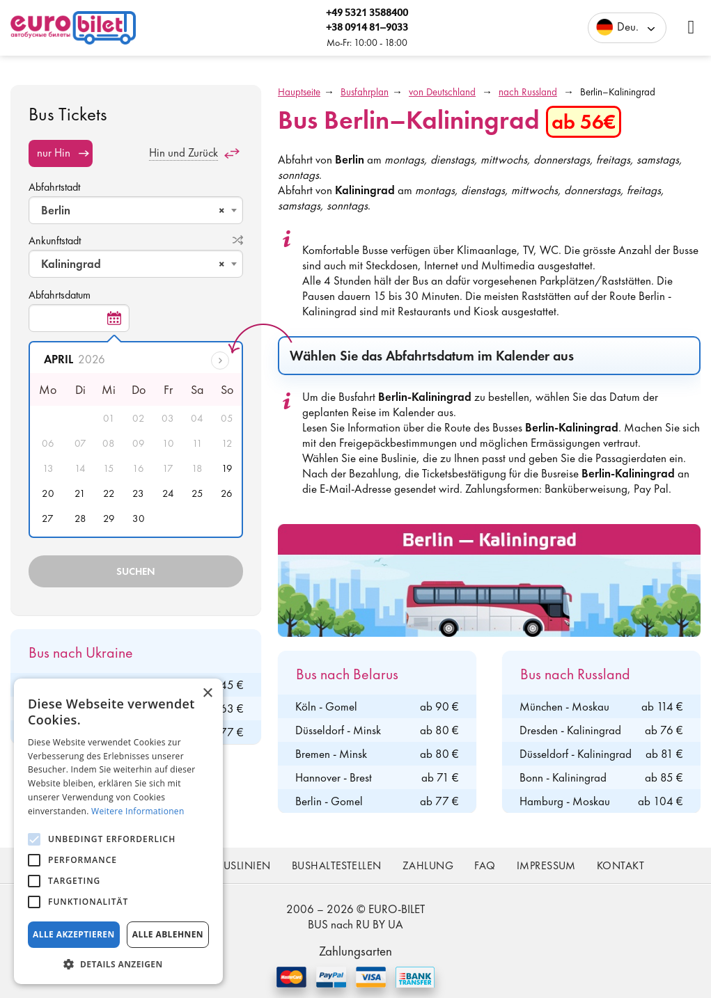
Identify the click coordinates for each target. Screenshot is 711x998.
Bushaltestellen (337, 865)
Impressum (546, 865)
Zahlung (428, 865)
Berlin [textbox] (133, 210)
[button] (118, 963)
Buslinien (243, 865)
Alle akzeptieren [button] (74, 934)
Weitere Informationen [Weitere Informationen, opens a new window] (138, 811)
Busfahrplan (365, 92)
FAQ (484, 865)
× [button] (207, 693)
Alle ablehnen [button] (167, 934)
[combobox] (136, 210)
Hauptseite (299, 92)
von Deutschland (442, 92)
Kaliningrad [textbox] (133, 264)
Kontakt (620, 865)
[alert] (118, 831)
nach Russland (528, 92)
